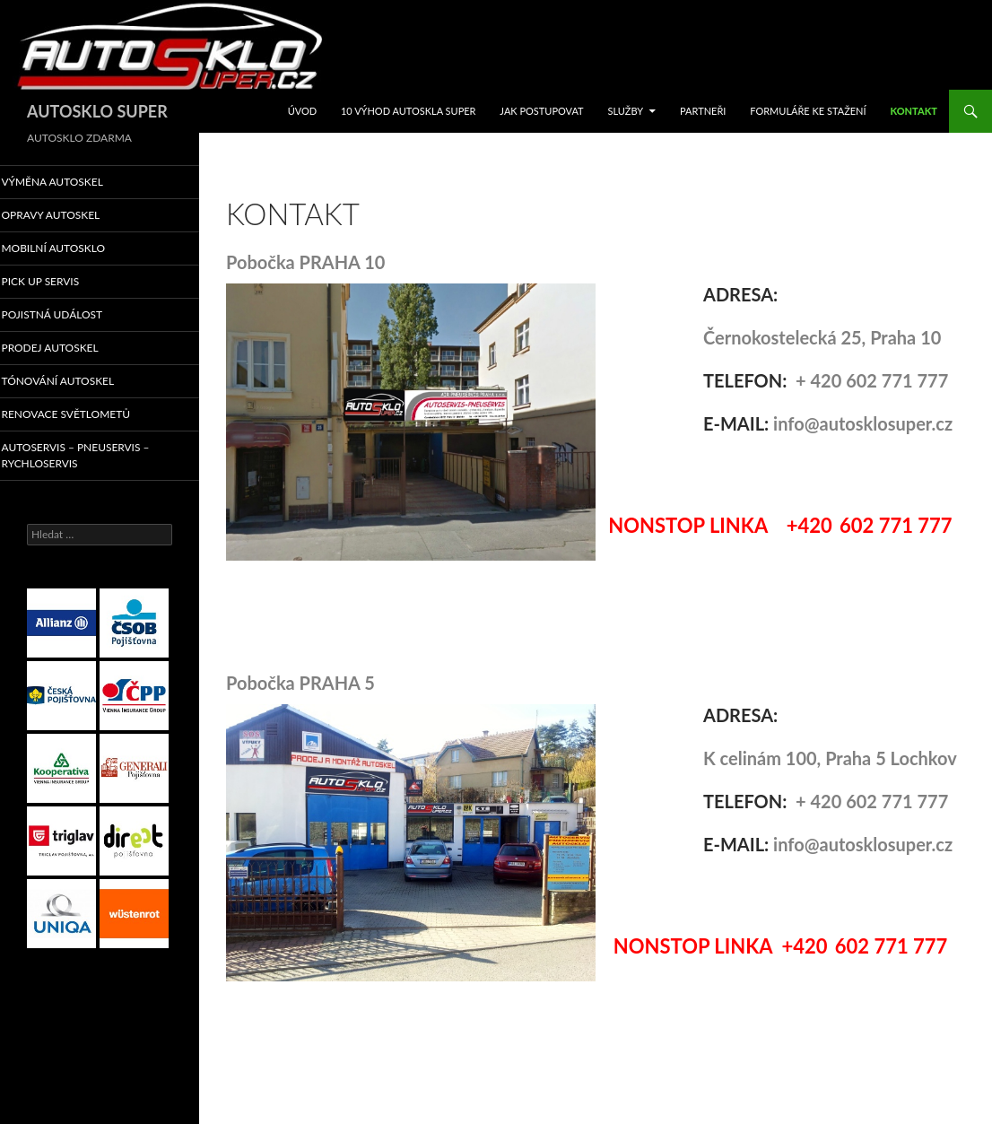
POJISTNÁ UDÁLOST (73, 316)
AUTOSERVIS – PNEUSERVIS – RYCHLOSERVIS (95, 458)
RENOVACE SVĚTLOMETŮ (86, 417)
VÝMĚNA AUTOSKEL (73, 181)
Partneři (703, 111)
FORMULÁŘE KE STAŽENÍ (808, 111)
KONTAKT (913, 111)
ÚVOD (303, 111)
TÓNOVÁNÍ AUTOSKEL (79, 383)
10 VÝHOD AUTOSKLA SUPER (408, 111)
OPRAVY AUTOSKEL (72, 216)
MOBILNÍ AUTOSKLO (74, 249)
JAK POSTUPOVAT (541, 111)
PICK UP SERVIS (63, 283)
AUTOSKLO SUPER (97, 111)
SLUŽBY (625, 111)
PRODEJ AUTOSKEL (72, 350)
